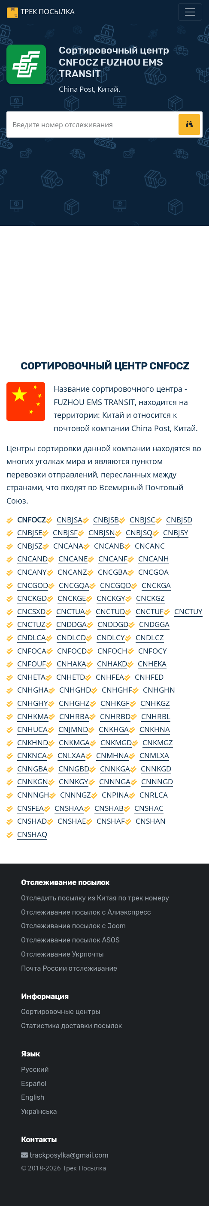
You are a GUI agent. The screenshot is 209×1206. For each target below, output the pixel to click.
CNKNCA (32, 755)
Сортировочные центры (60, 1012)
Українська (39, 1111)
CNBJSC (142, 520)
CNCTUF (150, 611)
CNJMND (73, 729)
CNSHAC (149, 808)
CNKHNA (154, 729)
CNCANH (153, 559)
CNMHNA (112, 755)
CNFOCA (31, 651)
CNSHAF (111, 821)
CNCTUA (70, 611)
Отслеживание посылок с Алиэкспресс (86, 912)
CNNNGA (114, 781)
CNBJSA (69, 520)
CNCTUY (188, 611)
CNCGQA (74, 585)
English (33, 1097)
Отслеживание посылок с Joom (73, 926)
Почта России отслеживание (69, 968)
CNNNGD (157, 781)
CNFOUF (31, 664)
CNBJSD (179, 520)
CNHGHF (117, 690)
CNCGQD (115, 585)
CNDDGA (71, 624)
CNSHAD (32, 821)
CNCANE (73, 559)
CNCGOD (32, 585)
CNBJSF (65, 532)
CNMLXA (154, 755)
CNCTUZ (31, 624)
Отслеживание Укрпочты (62, 954)
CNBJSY (175, 532)
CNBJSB (106, 520)
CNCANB (109, 546)
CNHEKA (152, 664)
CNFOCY (152, 651)
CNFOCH (112, 651)
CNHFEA (110, 677)
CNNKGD (156, 769)
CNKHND (32, 742)
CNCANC (150, 546)
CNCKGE (72, 598)
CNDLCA (31, 637)
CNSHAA (69, 808)
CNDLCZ (150, 637)
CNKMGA (74, 742)
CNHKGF (115, 703)
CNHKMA (32, 716)
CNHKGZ (155, 703)
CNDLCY (111, 637)
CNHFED (149, 677)
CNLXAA (71, 755)
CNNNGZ (75, 795)
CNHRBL (155, 716)
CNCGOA (153, 572)
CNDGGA (154, 624)
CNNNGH (33, 795)
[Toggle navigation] (190, 12)
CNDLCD (71, 637)
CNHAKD (112, 664)
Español (33, 1084)
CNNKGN (32, 781)
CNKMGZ (157, 742)
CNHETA (31, 677)
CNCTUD (110, 611)
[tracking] (189, 124)
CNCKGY (111, 598)
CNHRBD (115, 716)
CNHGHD (75, 690)
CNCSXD (31, 611)
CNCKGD (32, 598)
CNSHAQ (32, 834)
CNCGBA (112, 572)
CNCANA (68, 546)
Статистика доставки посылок (71, 1026)
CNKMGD (116, 742)
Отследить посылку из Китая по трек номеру (95, 898)
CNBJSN (101, 532)
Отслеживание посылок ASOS (70, 940)
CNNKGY (73, 781)
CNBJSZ (29, 546)
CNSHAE (72, 821)
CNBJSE (29, 532)
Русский (34, 1069)
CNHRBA (74, 716)
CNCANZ (72, 572)
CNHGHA (32, 690)
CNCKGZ (150, 598)
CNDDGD (112, 624)
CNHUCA (32, 729)
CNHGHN (159, 690)
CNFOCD (72, 651)
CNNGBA (32, 769)
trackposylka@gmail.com (65, 1155)
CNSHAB (109, 808)
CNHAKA (71, 664)
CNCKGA (156, 585)
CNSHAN (151, 821)
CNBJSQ (139, 532)
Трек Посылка (48, 11)
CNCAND (32, 559)
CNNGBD (73, 769)
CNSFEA (30, 808)
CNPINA (115, 795)
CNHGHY (32, 703)
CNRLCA (153, 795)
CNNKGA (115, 769)
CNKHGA (114, 729)
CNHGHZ (74, 703)
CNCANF (112, 559)
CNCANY (32, 572)
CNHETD (70, 677)
